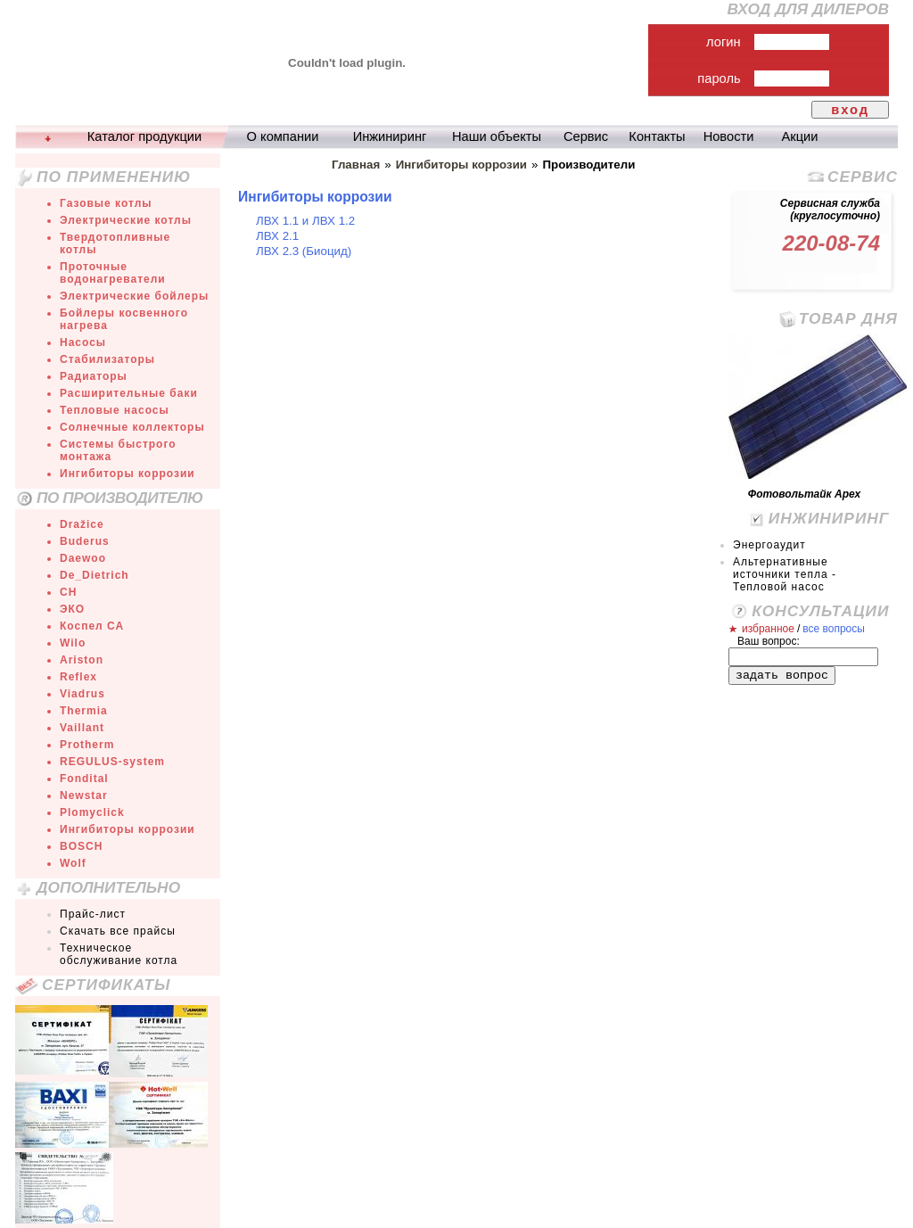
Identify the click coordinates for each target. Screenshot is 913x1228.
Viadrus (82, 694)
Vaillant (82, 727)
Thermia (84, 711)
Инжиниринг (390, 136)
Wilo (73, 643)
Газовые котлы (106, 203)
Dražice (82, 524)
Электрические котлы (126, 220)
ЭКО (72, 609)
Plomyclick (92, 812)
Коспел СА (92, 626)
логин (723, 42)
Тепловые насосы (114, 410)
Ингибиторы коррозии (127, 473)
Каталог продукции (144, 136)
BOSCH (81, 846)
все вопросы (833, 628)
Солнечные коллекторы (132, 427)
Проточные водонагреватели (113, 272)
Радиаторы (93, 376)
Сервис (585, 136)
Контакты (657, 136)
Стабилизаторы (107, 359)
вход (850, 110)
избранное (768, 628)
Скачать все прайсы (118, 931)
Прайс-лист (93, 914)
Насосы (83, 342)
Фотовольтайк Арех (804, 494)
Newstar (84, 795)
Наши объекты (496, 136)
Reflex (78, 677)
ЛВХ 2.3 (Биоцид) (303, 251)
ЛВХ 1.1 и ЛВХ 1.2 (305, 220)
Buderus (85, 541)
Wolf (73, 863)
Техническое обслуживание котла (118, 954)
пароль (718, 78)
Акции (800, 136)
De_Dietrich (94, 575)
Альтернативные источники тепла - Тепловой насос (784, 574)
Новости (728, 136)
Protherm (87, 744)
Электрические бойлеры (134, 296)
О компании (283, 136)
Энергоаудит (769, 545)
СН (68, 592)
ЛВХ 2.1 (277, 236)
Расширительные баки (129, 393)
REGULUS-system (112, 761)
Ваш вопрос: (768, 641)
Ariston (81, 660)
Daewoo (83, 558)
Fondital (84, 778)
